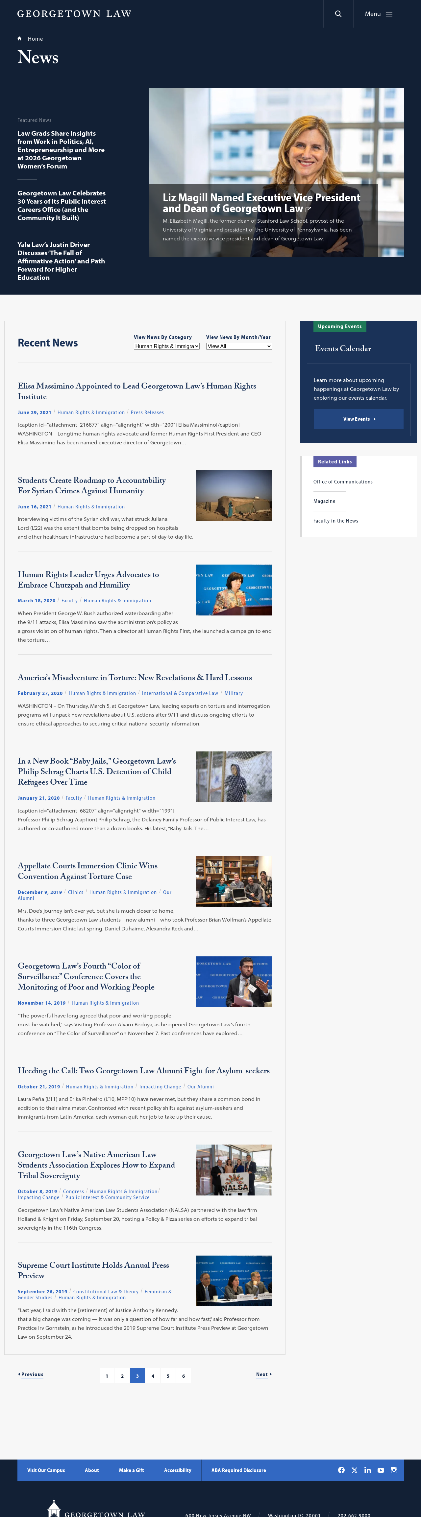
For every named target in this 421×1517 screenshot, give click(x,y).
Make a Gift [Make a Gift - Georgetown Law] (131, 1470)
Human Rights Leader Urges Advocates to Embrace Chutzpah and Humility (88, 581)
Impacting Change (160, 1086)
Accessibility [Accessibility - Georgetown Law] (177, 1470)
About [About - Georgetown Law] (92, 1470)
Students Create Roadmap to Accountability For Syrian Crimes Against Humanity (92, 487)
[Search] (338, 14)
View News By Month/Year (238, 337)
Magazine (324, 501)
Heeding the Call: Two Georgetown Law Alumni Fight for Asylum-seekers (144, 1072)
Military (234, 693)
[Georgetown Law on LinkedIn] (367, 1470)
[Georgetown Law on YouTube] (381, 1470)
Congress (73, 1191)
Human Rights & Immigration (91, 412)
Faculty (70, 600)
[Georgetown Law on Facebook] (341, 1470)
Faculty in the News (336, 520)
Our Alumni (200, 1086)
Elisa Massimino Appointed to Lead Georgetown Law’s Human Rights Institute (137, 392)
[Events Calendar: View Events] (359, 419)
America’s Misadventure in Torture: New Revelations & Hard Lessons (135, 679)
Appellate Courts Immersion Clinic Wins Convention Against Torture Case (88, 872)
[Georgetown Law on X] (354, 1470)
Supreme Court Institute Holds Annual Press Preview (93, 1272)
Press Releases (147, 412)
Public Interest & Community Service (107, 1197)
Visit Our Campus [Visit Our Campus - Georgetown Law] (46, 1470)
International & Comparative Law (180, 693)
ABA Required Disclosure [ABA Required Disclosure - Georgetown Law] (238, 1470)
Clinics (76, 892)
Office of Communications (343, 481)
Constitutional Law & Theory (106, 1291)
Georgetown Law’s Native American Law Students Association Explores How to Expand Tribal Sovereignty (96, 1166)
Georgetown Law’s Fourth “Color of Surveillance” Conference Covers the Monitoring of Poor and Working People (86, 978)
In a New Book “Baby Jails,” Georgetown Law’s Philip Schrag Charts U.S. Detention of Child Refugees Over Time (97, 773)
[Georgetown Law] (74, 13)
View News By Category (163, 337)
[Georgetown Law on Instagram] (394, 1470)
